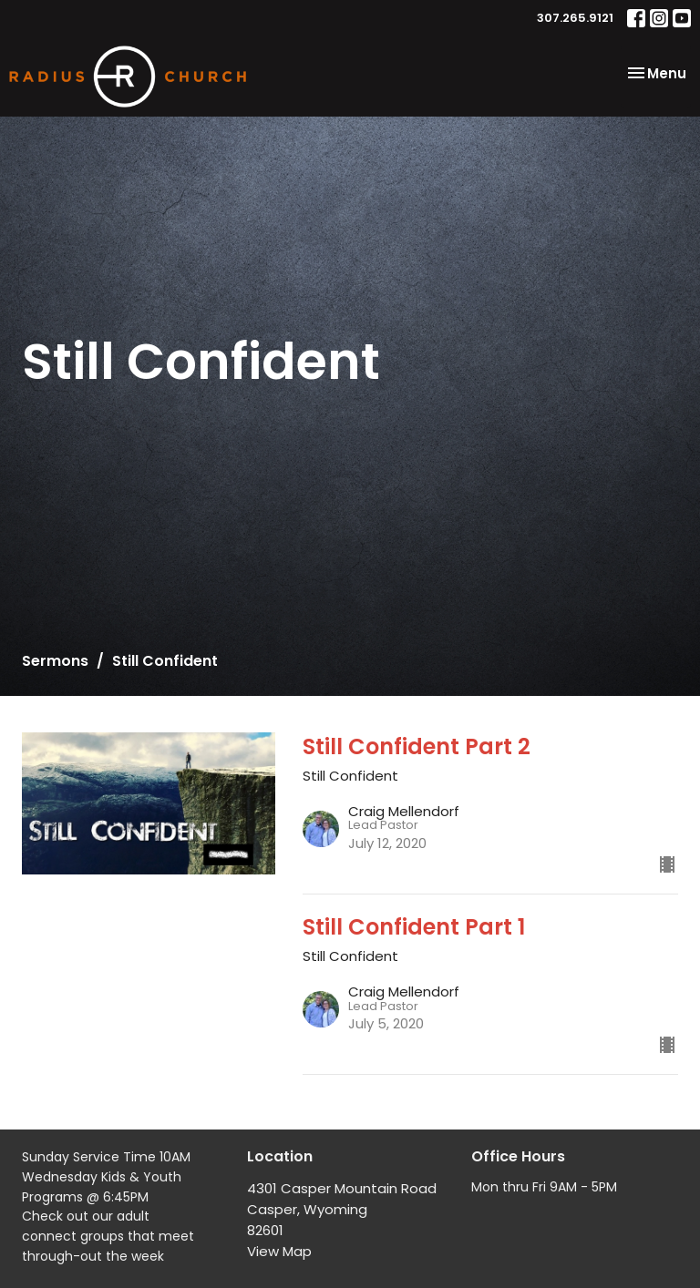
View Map (279, 1251)
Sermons (55, 660)
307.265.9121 (575, 17)
